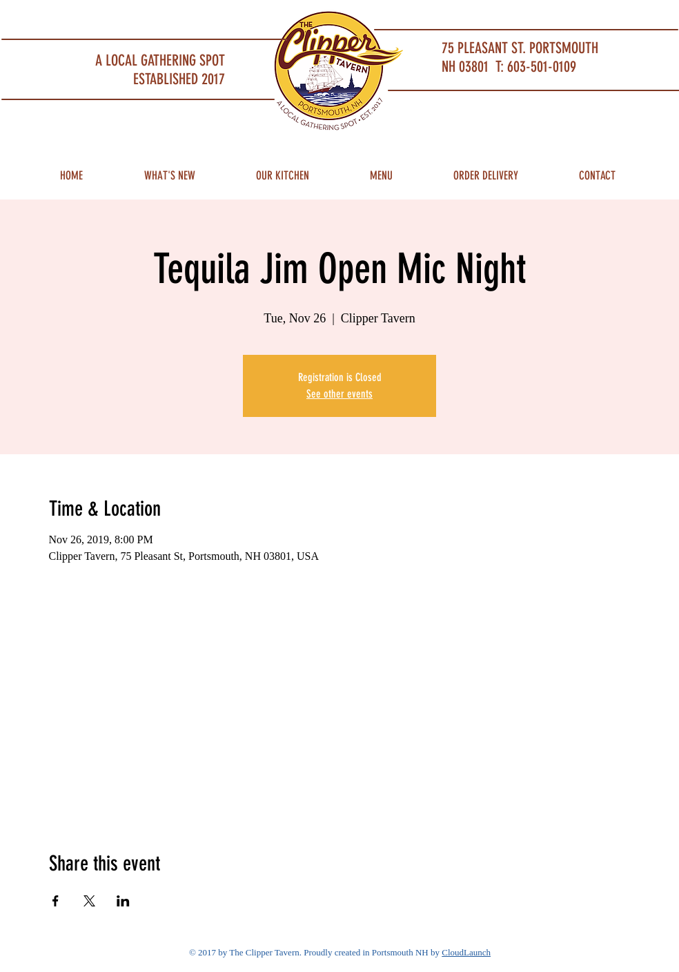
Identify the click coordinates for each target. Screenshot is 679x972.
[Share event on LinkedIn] (123, 900)
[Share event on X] (89, 900)
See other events (339, 393)
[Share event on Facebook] (55, 900)
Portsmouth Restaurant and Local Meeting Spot (105, 17)
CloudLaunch (466, 952)
